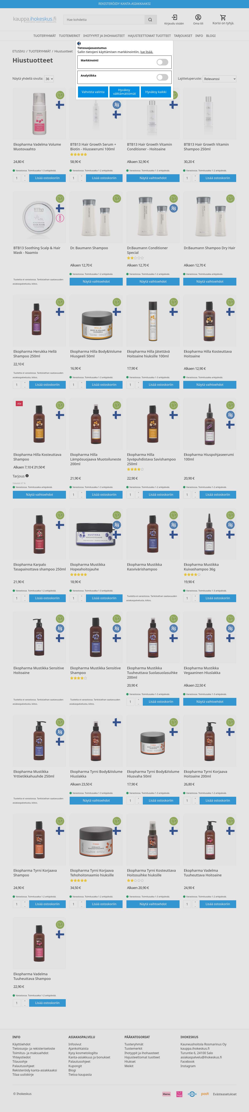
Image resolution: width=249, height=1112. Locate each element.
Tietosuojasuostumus (92, 48)
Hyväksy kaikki (156, 92)
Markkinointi (89, 60)
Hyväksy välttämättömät (124, 92)
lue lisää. (146, 52)
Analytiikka (88, 75)
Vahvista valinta (93, 92)
